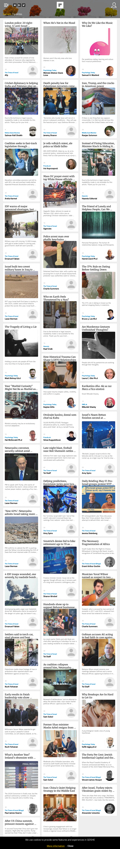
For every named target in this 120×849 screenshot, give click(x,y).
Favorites (17, 14)
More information (56, 846)
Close (70, 846)
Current (7, 14)
